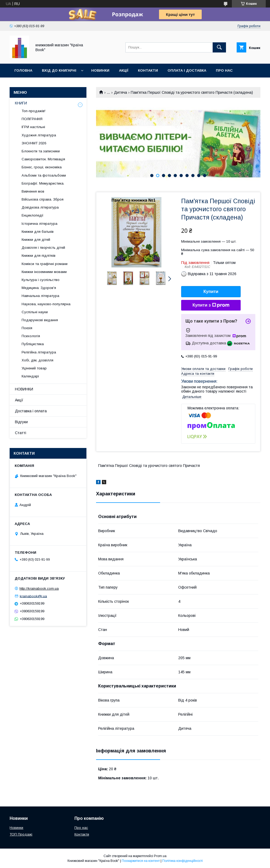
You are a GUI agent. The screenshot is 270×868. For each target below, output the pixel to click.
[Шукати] (219, 47)
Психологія (31, 336)
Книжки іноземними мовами (44, 272)
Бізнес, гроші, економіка (42, 167)
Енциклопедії (32, 215)
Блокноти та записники (41, 151)
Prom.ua (160, 856)
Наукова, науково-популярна (46, 304)
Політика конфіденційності (182, 861)
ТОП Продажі (21, 834)
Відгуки (22, 84)
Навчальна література (40, 296)
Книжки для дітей (36, 240)
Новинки (100, 70)
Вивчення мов (33, 191)
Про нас (224, 70)
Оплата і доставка (187, 70)
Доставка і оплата (31, 411)
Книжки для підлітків (38, 256)
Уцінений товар (34, 368)
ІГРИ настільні (33, 127)
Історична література (39, 224)
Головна (23, 70)
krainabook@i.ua (33, 596)
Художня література (39, 135)
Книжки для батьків (38, 232)
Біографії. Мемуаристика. (43, 183)
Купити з (210, 305)
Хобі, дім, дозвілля (37, 360)
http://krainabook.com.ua (39, 588)
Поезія (27, 328)
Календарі (30, 376)
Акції (123, 70)
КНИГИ (21, 103)
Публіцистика (33, 344)
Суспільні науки (35, 312)
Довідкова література (40, 207)
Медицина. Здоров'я (39, 288)
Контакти (148, 70)
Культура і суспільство (40, 280)
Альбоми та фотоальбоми (44, 175)
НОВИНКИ (24, 389)
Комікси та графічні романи (45, 264)
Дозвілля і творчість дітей (43, 248)
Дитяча (120, 92)
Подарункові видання (40, 320)
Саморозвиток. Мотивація (43, 159)
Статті (20, 433)
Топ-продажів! (33, 111)
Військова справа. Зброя (42, 199)
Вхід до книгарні (59, 70)
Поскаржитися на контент (141, 861)
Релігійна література (39, 352)
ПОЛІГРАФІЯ (32, 119)
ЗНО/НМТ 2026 (34, 143)
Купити (211, 291)
